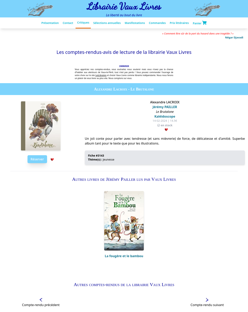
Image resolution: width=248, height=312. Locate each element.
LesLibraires (100, 75)
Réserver (37, 159)
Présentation (50, 23)
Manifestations (135, 23)
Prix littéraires (179, 23)
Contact (68, 23)
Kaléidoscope (164, 116)
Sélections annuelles (107, 23)
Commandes (157, 23)
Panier (200, 23)
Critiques (83, 22)
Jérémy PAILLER (164, 107)
